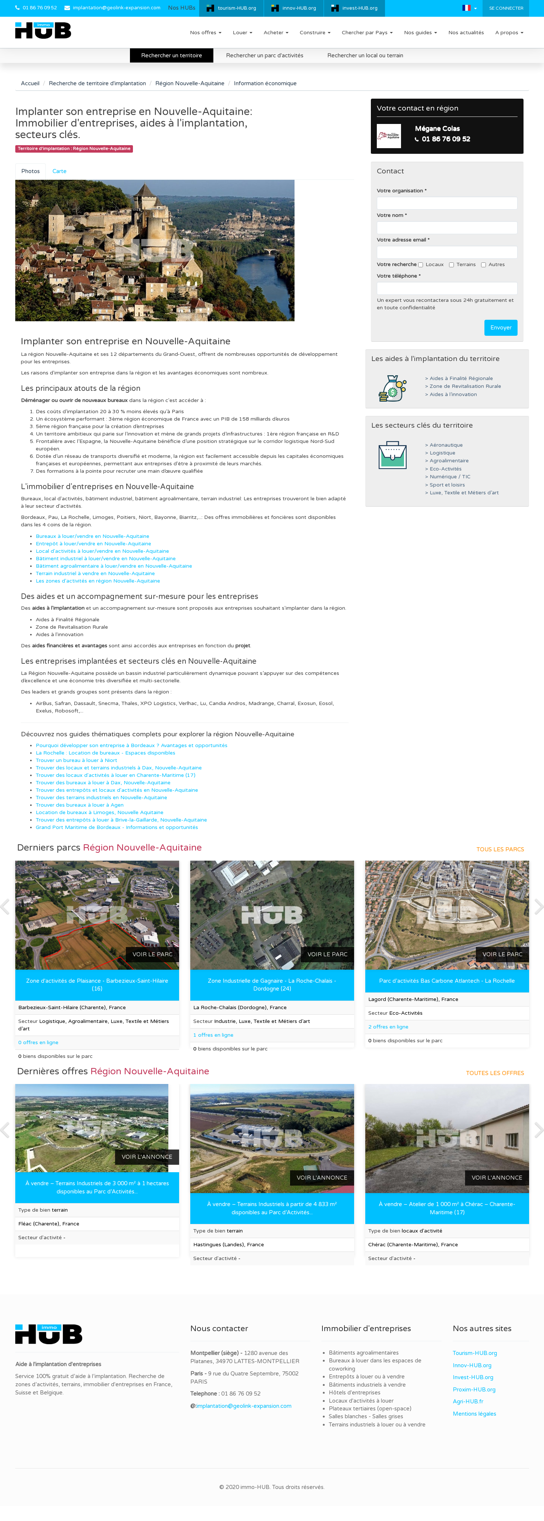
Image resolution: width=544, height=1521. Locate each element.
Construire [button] (315, 32)
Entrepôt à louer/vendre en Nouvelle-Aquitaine (93, 544)
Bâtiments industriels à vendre (367, 1384)
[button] (470, 8)
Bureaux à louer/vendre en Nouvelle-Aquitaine (92, 536)
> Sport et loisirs (445, 485)
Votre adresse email (401, 240)
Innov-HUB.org (472, 1365)
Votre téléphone (397, 276)
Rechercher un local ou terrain (365, 55)
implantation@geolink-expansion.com (116, 8)
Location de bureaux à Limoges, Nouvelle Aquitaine (99, 812)
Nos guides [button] (420, 32)
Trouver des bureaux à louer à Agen (80, 805)
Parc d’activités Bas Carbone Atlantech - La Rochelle (447, 981)
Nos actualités (466, 32)
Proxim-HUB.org (474, 1389)
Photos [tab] (30, 171)
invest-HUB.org (360, 8)
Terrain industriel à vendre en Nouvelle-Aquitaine (95, 573)
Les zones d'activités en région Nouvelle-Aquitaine (98, 581)
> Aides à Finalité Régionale (459, 379)
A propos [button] (509, 32)
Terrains (462, 264)
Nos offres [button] (206, 32)
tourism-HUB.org (237, 8)
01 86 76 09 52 (40, 8)
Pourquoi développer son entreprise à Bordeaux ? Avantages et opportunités (132, 745)
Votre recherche (397, 264)
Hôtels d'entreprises (355, 1392)
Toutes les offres (495, 1073)
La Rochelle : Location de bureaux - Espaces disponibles (105, 753)
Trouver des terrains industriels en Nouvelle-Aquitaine (101, 797)
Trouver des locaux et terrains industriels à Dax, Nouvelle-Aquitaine (119, 768)
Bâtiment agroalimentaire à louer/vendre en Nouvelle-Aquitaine (114, 566)
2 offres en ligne (388, 1027)
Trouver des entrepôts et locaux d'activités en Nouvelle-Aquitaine (117, 790)
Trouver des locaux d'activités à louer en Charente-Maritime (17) (115, 775)
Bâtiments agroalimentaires (364, 1352)
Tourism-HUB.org (475, 1353)
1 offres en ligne (213, 1035)
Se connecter (506, 8)
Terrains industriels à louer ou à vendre (377, 1424)
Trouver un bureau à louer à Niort (76, 760)
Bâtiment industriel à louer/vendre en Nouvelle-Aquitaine (106, 558)
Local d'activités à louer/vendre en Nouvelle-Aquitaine (102, 551)
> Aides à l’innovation (451, 395)
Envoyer (501, 327)
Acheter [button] (276, 32)
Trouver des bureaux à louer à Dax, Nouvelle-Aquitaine (103, 782)
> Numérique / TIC (447, 477)
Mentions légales (474, 1413)
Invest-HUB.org (473, 1377)
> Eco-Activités (443, 469)
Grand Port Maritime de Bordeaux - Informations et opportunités (117, 827)
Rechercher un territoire (171, 55)
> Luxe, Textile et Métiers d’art (462, 493)
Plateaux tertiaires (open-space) (370, 1408)
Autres (493, 264)
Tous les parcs (500, 849)
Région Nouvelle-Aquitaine (190, 83)
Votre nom (390, 215)
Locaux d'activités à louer (361, 1400)
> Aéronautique (444, 445)
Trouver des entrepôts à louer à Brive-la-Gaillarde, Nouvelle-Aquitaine (121, 820)
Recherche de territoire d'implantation (97, 83)
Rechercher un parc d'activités (264, 55)
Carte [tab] (60, 171)
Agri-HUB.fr (468, 1401)
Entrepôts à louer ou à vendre (367, 1376)
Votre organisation (400, 191)
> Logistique (440, 453)
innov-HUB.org (299, 8)
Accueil (30, 83)
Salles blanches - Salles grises (366, 1416)
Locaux (431, 264)
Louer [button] (242, 32)
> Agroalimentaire (447, 461)
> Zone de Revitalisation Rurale (463, 386)
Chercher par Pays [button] (367, 32)
